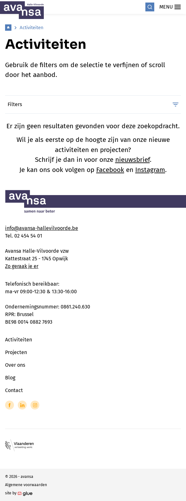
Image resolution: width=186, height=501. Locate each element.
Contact (14, 390)
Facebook (110, 170)
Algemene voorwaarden (26, 485)
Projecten (16, 352)
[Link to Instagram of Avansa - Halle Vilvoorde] (34, 405)
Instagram (150, 170)
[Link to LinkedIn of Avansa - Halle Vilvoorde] (22, 405)
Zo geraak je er (21, 266)
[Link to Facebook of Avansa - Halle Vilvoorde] (9, 405)
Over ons (15, 365)
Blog (10, 378)
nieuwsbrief (132, 159)
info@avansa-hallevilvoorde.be (41, 228)
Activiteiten (31, 27)
